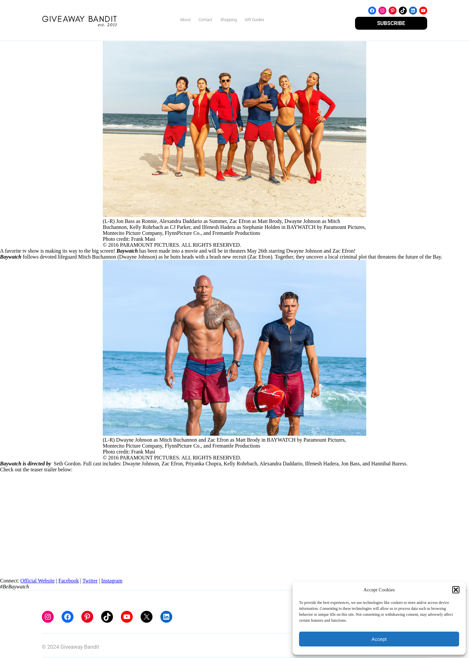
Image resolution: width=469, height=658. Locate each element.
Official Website (37, 580)
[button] (456, 589)
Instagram (112, 580)
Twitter (89, 580)
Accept (379, 639)
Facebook (68, 580)
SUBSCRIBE (391, 23)
